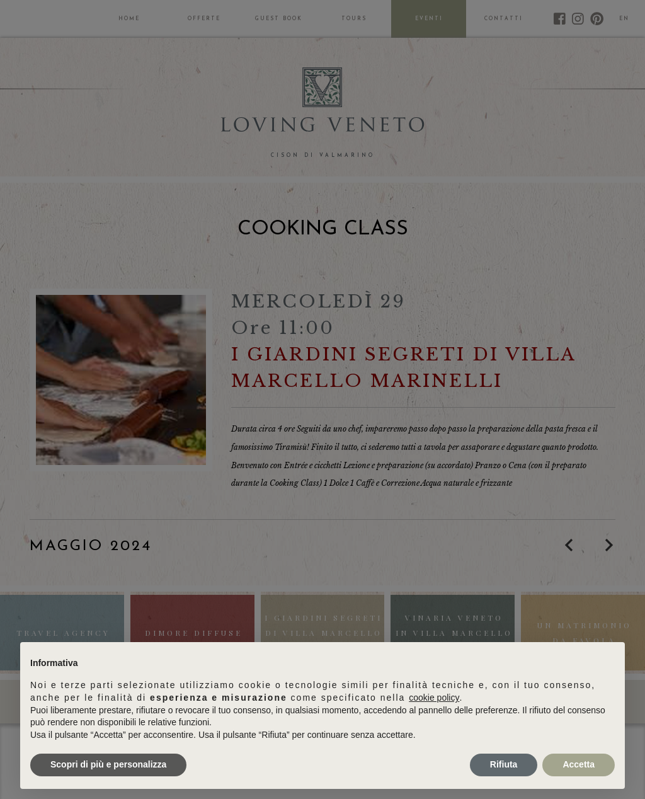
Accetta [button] (578, 764)
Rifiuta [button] (504, 764)
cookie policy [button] (434, 698)
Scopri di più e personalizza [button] (108, 764)
